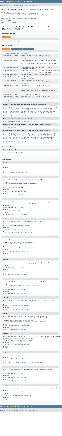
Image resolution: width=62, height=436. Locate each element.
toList (27, 112)
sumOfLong (11, 112)
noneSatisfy (23, 111)
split (39, 111)
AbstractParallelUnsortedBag (11, 41)
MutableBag (6, 100)
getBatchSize (6, 109)
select (23, 89)
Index (28, 1)
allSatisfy (25, 133)
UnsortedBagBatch (42, 9)
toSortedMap (41, 114)
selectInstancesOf (26, 94)
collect (23, 55)
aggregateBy (6, 107)
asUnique (23, 53)
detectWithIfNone (42, 108)
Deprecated (23, 1)
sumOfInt (5, 112)
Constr (14, 5)
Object (30, 118)
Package (8, 1)
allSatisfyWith (26, 107)
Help (31, 1)
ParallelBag (4, 18)
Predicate (30, 60)
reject (23, 80)
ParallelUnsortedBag (16, 18)
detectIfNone (25, 108)
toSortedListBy (32, 114)
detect (40, 134)
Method (19, 5)
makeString (36, 109)
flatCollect (24, 70)
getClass (9, 121)
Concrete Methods (28, 48)
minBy (17, 111)
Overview (2, 1)
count (12, 108)
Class (33, 94)
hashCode (15, 121)
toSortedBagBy (6, 114)
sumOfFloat (52, 111)
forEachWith (51, 108)
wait (32, 121)
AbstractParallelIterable (13, 28)
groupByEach (24, 76)
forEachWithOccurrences (9, 127)
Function (28, 55)
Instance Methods (16, 48)
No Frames (21, 3)
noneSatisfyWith (32, 111)
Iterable (48, 70)
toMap (32, 112)
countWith (18, 108)
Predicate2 (31, 85)
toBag (22, 100)
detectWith (33, 108)
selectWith (24, 96)
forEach (15, 135)
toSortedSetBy (22, 115)
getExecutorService (16, 109)
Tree (18, 1)
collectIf (24, 60)
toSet (36, 112)
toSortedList (15, 114)
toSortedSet (6, 115)
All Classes (29, 3)
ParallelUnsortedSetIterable (11, 53)
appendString (44, 107)
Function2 (31, 67)
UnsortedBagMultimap (11, 74)
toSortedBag (42, 112)
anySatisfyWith (36, 107)
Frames (16, 3)
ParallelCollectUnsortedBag (9, 22)
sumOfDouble (45, 111)
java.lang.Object (5, 12)
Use (15, 1)
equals (4, 121)
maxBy (7, 111)
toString (29, 115)
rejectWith (24, 85)
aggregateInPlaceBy (15, 107)
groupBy (23, 74)
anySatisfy (42, 133)
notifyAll (26, 121)
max (56, 109)
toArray (17, 112)
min (11, 111)
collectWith (24, 67)
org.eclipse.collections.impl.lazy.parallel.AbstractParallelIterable (19, 13)
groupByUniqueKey (27, 109)
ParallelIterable (30, 18)
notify (21, 121)
